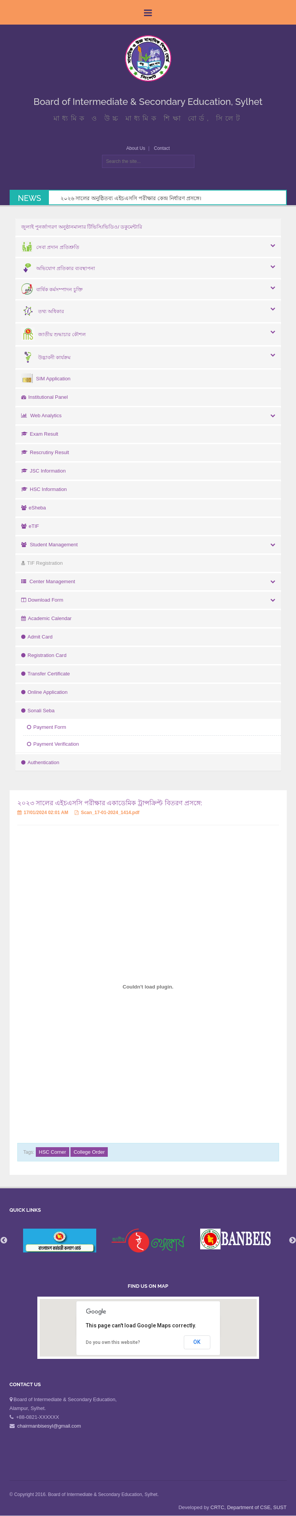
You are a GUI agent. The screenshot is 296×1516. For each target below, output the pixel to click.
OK (197, 1342)
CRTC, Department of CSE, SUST (249, 1507)
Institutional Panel (44, 397)
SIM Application (46, 378)
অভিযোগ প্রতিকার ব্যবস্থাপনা (58, 268)
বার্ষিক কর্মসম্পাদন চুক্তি (52, 289)
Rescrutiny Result (45, 452)
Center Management (48, 581)
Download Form (42, 600)
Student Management (49, 544)
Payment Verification (53, 744)
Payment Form (46, 727)
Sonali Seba (38, 710)
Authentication (40, 762)
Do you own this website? (113, 1342)
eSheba (33, 508)
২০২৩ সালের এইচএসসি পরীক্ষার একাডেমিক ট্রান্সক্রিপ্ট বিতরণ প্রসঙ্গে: (109, 803)
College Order (89, 1152)
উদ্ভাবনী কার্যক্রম (46, 357)
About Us (135, 148)
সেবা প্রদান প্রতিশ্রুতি (50, 247)
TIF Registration (42, 563)
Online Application (44, 692)
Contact (162, 148)
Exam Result (40, 434)
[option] (148, 1241)
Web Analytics (41, 415)
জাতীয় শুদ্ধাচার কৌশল (53, 334)
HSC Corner (52, 1152)
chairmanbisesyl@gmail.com (49, 1426)
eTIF (30, 526)
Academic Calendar (46, 618)
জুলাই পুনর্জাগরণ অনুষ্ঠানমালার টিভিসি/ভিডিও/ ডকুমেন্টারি (81, 227)
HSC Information (44, 489)
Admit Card (37, 637)
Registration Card (44, 655)
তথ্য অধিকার (42, 311)
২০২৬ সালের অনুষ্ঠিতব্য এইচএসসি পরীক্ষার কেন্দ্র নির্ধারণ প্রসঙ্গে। (130, 198)
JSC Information (43, 471)
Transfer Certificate (45, 674)
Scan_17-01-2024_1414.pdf (107, 812)
